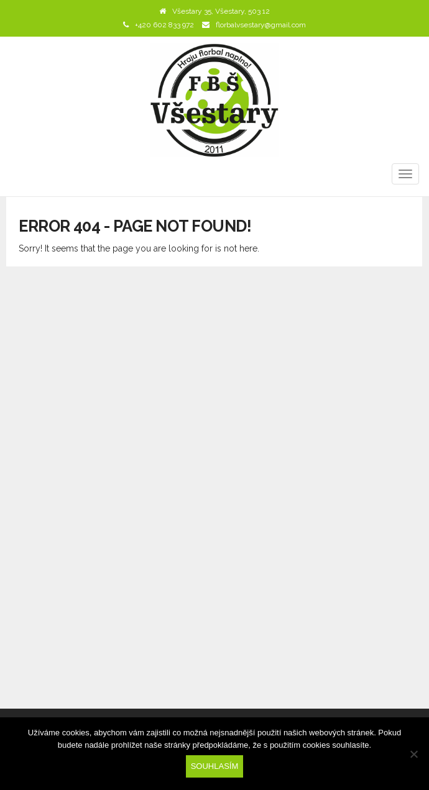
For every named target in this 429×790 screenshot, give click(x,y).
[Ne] (413, 754)
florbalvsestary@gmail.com (261, 24)
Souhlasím (215, 766)
